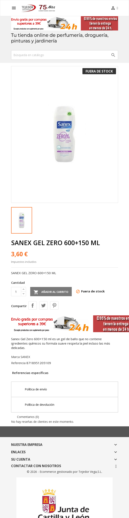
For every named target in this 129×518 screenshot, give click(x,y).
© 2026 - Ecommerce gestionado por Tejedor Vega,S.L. (64, 472)
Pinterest (54, 305)
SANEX (25, 357)
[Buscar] (64, 55)
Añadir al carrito (51, 292)
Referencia (18, 363)
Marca (15, 357)
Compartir (32, 305)
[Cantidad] (16, 291)
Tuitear (43, 305)
